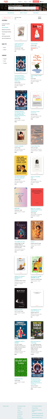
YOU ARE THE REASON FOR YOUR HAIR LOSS (20, 177)
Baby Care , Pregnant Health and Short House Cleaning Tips (36, 210)
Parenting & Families (6, 31)
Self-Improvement (6, 36)
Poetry (3, 34)
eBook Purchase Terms (37, 417)
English (5, 59)
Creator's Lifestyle (19, 146)
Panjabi (5, 63)
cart (41, 1)
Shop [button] (25, 1)
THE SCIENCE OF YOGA (20, 241)
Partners (19, 408)
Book (4, 47)
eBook (4, 49)
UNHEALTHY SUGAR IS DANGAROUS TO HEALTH (20, 278)
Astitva (32, 241)
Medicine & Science (6, 29)
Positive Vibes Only (35, 146)
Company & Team (21, 406)
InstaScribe (20, 414)
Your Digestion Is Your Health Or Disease (36, 310)
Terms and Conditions (37, 406)
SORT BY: (39, 17)
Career (19, 410)
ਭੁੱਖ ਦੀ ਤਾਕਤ (17, 208)
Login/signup (35, 1)
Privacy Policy (35, 408)
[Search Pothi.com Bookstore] (37, 8)
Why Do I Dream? (18, 309)
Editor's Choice (23, 12)
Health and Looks (19, 378)
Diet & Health (5, 27)
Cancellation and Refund (37, 413)
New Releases (11, 12)
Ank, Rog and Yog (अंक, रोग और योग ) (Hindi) (36, 277)
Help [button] (30, 1)
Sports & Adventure (6, 38)
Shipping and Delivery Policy (37, 410)
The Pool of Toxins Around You (35, 112)
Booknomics (6, 406)
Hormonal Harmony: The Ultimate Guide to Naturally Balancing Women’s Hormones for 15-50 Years (20, 78)
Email (19, 416)
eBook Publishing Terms (37, 415)
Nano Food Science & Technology (36, 342)
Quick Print (19, 412)
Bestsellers (36, 12)
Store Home (7, 17)
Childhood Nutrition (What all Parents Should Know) (19, 45)
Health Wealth (34, 43)
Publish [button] (20, 1)
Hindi (4, 61)
